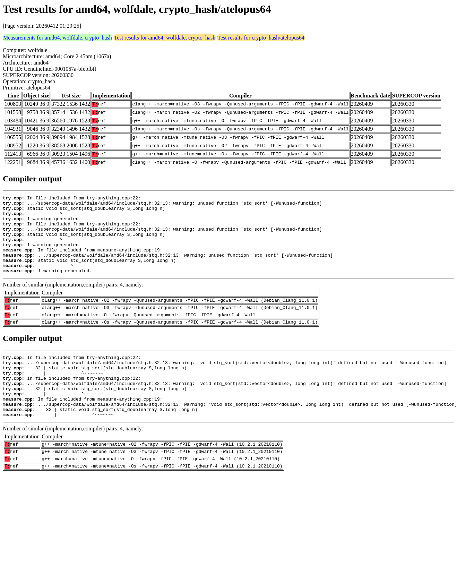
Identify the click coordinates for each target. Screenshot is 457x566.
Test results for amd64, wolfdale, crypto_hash (165, 38)
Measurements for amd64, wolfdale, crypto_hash (57, 38)
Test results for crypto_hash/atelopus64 (260, 38)
